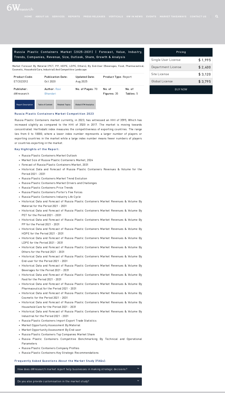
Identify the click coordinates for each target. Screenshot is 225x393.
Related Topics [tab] (85, 105)
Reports (74, 17)
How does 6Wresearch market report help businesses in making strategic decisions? (78, 370)
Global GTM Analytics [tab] (114, 105)
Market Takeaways (172, 17)
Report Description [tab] (29, 105)
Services (58, 17)
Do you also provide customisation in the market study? (78, 382)
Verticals (115, 17)
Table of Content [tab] (58, 105)
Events (151, 17)
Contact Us (198, 17)
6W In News (134, 17)
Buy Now (181, 89)
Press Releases (94, 17)
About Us (41, 17)
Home (28, 17)
